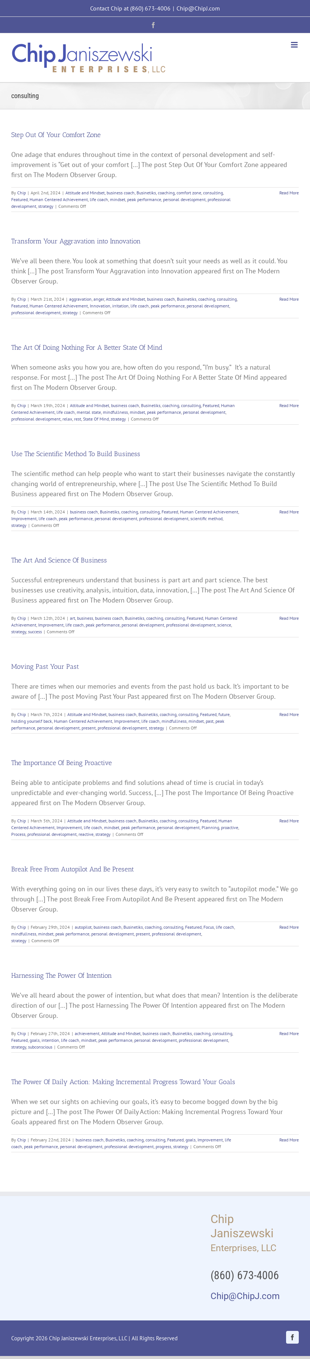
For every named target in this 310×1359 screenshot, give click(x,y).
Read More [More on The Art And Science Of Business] (289, 618)
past (210, 721)
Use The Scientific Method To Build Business (75, 454)
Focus (208, 927)
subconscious (40, 1047)
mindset (117, 199)
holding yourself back (31, 721)
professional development (36, 312)
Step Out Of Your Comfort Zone (56, 135)
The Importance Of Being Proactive (61, 763)
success (35, 631)
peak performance (144, 199)
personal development (184, 199)
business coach (121, 192)
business (85, 618)
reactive (86, 834)
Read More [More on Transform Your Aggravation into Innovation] (289, 299)
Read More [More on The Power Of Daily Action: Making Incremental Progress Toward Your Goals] (289, 1140)
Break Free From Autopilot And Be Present (72, 869)
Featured (19, 199)
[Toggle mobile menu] (295, 45)
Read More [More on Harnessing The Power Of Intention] (289, 1033)
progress (163, 1146)
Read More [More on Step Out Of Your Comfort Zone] (289, 192)
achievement (87, 1033)
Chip (21, 192)
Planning (210, 827)
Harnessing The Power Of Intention (61, 975)
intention (50, 1040)
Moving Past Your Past (45, 666)
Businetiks (146, 192)
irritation (120, 306)
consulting (213, 192)
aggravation (80, 299)
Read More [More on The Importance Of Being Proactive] (289, 820)
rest (77, 419)
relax (67, 419)
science (224, 625)
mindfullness (115, 412)
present (89, 728)
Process (18, 834)
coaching (166, 192)
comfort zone (189, 192)
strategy (45, 206)
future (224, 714)
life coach (99, 199)
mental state (89, 412)
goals (35, 1040)
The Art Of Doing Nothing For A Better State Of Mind (86, 347)
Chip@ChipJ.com (198, 8)
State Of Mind (96, 419)
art (72, 618)
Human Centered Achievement (59, 199)
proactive (229, 827)
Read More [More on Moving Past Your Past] (289, 714)
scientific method (206, 518)
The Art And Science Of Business (59, 560)
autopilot (83, 927)
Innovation (100, 306)
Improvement (24, 518)
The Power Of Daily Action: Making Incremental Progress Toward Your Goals (123, 1082)
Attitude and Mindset (85, 192)
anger (98, 299)
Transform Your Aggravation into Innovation (76, 241)
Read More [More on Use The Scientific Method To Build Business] (289, 512)
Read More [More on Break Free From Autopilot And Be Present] (289, 927)
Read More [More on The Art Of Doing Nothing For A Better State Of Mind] (289, 405)
